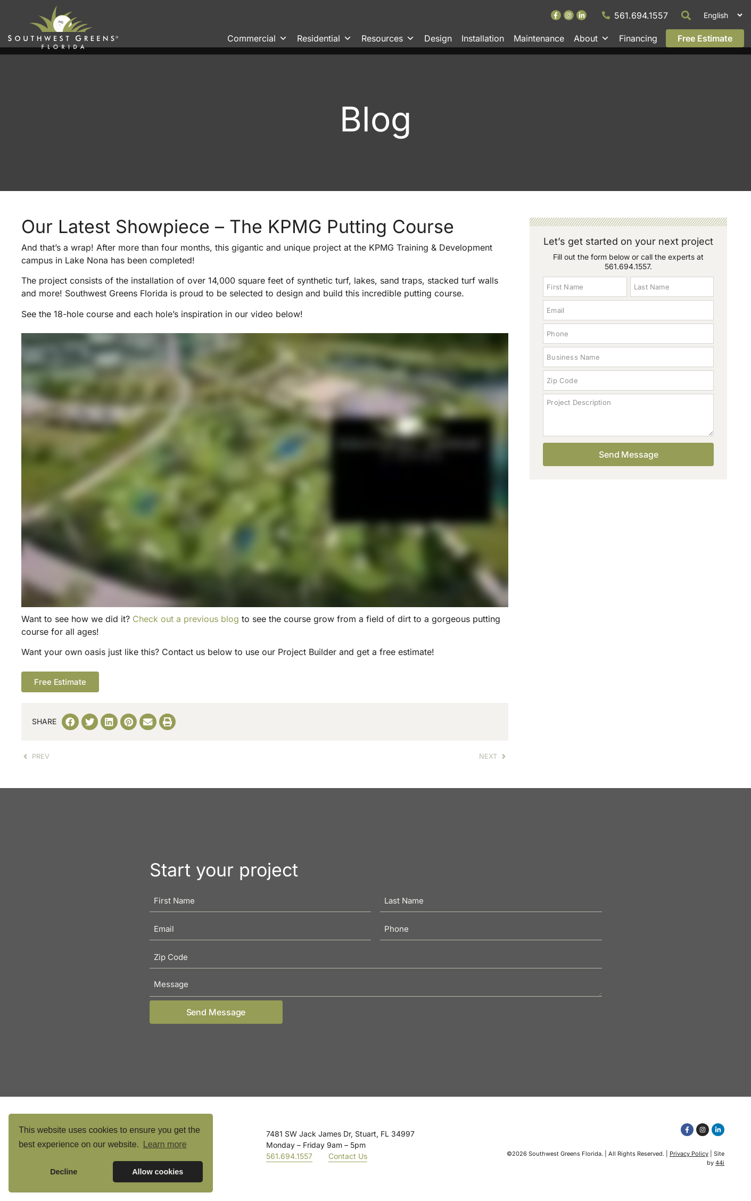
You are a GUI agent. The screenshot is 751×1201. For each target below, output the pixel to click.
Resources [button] (388, 38)
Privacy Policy (689, 1161)
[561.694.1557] (606, 15)
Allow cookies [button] (157, 1171)
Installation (482, 38)
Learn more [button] (165, 1144)
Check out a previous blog (186, 626)
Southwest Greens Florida (565, 1161)
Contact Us (347, 1163)
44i (719, 1169)
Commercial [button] (257, 38)
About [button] (591, 38)
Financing (638, 38)
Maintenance (539, 38)
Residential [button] (324, 38)
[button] (686, 15)
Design (438, 38)
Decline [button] (63, 1171)
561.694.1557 (641, 15)
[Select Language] (721, 15)
